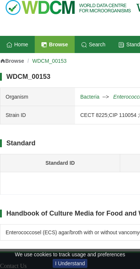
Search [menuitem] (93, 44)
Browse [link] (12, 61)
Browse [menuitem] (54, 44)
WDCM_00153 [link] (49, 61)
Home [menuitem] (17, 44)
